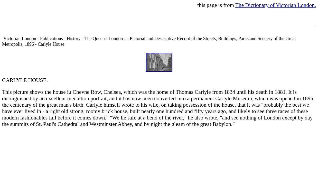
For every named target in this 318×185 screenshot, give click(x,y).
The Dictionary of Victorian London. (275, 5)
